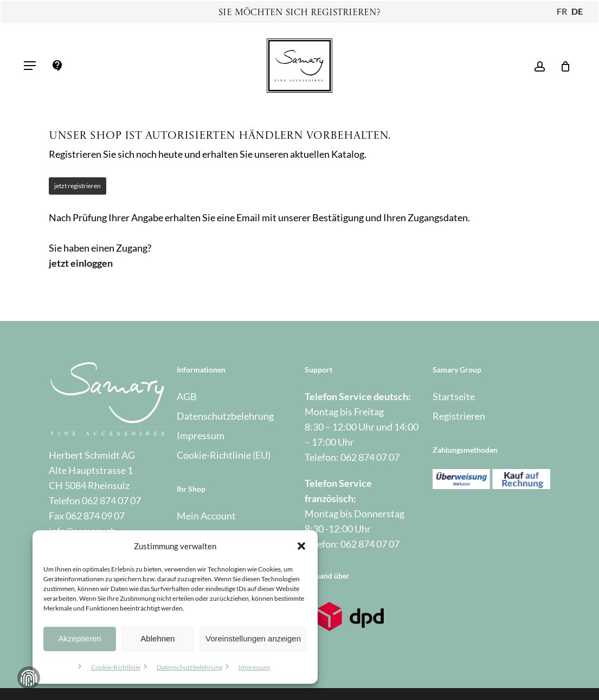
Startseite (454, 396)
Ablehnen (157, 638)
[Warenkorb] (562, 65)
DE (577, 11)
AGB (187, 396)
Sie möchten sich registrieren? (299, 13)
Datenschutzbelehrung (189, 667)
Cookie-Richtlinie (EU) (223, 455)
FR (562, 11)
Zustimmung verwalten (28, 677)
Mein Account (206, 516)
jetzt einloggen (81, 263)
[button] (301, 546)
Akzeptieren (79, 638)
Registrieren (459, 416)
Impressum (254, 667)
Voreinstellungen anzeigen (253, 638)
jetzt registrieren (77, 186)
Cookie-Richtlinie (115, 667)
